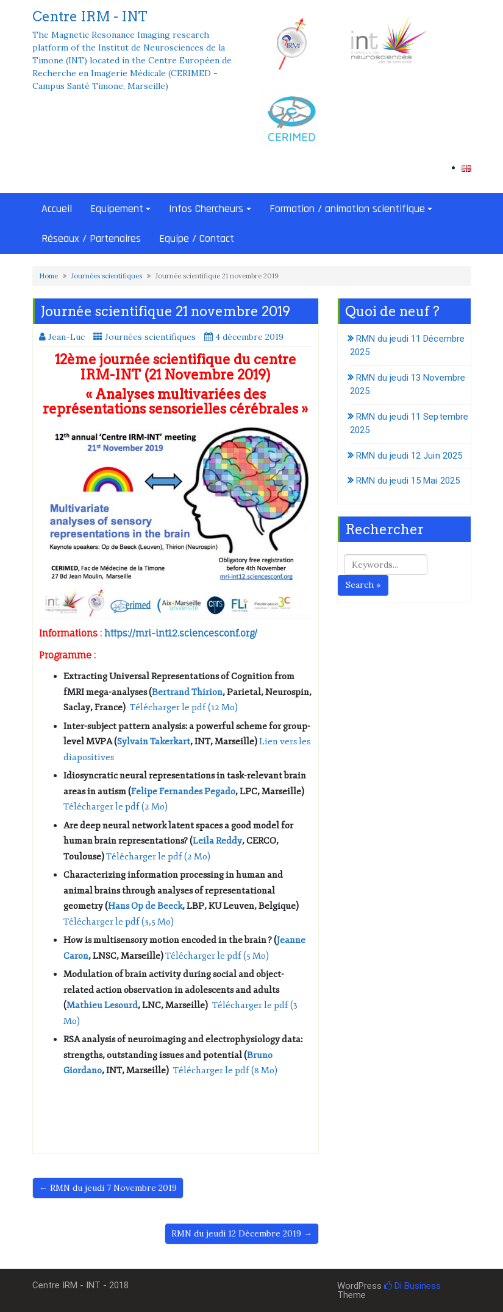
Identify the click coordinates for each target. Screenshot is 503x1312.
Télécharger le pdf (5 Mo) (217, 956)
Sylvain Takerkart (153, 741)
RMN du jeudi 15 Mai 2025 (408, 480)
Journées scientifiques (106, 276)
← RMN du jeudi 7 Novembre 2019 (108, 1187)
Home (48, 276)
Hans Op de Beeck (145, 906)
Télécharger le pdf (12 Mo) (184, 707)
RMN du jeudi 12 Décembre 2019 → (241, 1233)
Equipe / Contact (196, 238)
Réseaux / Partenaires (91, 238)
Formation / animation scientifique (347, 209)
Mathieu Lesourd (102, 1005)
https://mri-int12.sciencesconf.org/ (180, 633)
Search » (363, 584)
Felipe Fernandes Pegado (183, 791)
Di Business (412, 1285)
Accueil (56, 209)
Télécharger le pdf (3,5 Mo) (118, 922)
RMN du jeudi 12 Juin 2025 (409, 455)
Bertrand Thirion (187, 692)
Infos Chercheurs (206, 209)
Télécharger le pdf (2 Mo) (115, 807)
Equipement (116, 209)
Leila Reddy (217, 841)
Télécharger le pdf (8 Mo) (225, 1070)
